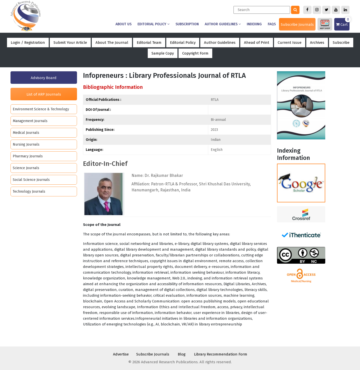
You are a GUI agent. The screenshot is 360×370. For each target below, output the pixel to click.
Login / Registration (28, 42)
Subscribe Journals (297, 24)
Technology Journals (29, 191)
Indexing (254, 24)
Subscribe (341, 42)
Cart (343, 22)
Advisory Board (43, 78)
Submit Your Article (70, 42)
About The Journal (112, 42)
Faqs (272, 24)
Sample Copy (163, 53)
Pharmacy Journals (28, 156)
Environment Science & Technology (41, 109)
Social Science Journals (31, 180)
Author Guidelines (223, 24)
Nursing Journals (26, 144)
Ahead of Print (256, 42)
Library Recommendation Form (220, 354)
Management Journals (30, 121)
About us (124, 24)
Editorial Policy (154, 24)
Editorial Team (149, 42)
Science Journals (26, 168)
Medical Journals (26, 133)
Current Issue (290, 42)
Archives (317, 42)
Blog (182, 354)
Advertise (121, 354)
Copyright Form (195, 53)
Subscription (187, 24)
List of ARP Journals (43, 94)
